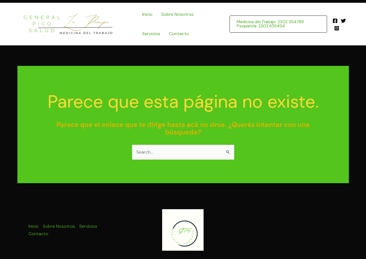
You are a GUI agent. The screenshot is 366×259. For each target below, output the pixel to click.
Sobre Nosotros (177, 14)
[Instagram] (336, 28)
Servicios (151, 34)
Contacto (179, 34)
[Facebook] (335, 20)
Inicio (147, 14)
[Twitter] (343, 20)
